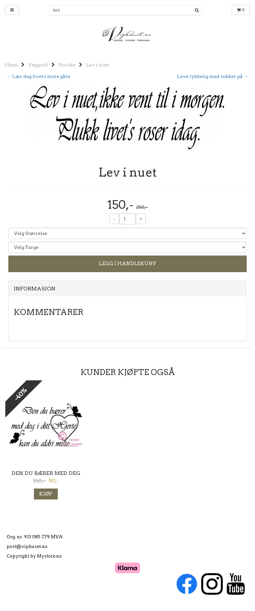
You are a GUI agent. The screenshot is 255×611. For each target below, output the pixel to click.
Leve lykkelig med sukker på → (212, 76)
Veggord (38, 64)
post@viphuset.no (27, 546)
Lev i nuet (98, 64)
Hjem (11, 64)
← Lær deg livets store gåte (38, 76)
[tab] (127, 289)
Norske (66, 64)
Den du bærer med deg (46, 473)
